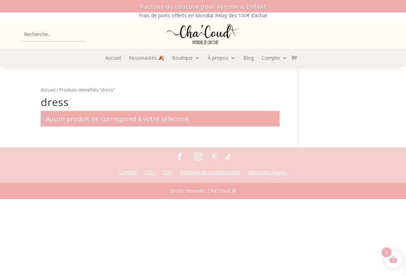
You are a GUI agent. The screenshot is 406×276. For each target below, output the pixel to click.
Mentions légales (267, 173)
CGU (150, 173)
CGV (167, 173)
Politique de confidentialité (210, 173)
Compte (271, 58)
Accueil (113, 58)
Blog (248, 58)
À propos (218, 58)
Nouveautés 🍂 (146, 58)
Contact (128, 173)
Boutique (182, 58)
